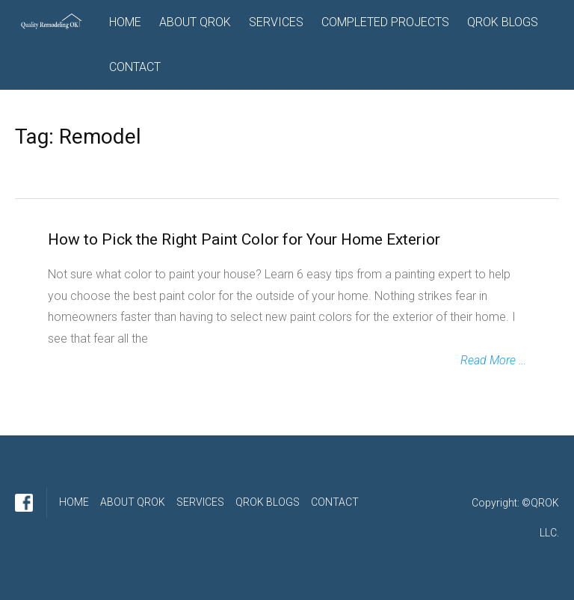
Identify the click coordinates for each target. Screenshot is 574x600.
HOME (125, 22)
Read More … (493, 360)
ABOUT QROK (195, 22)
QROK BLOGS (502, 22)
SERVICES (276, 22)
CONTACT (135, 67)
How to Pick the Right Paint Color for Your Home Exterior (244, 239)
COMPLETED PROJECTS (385, 22)
